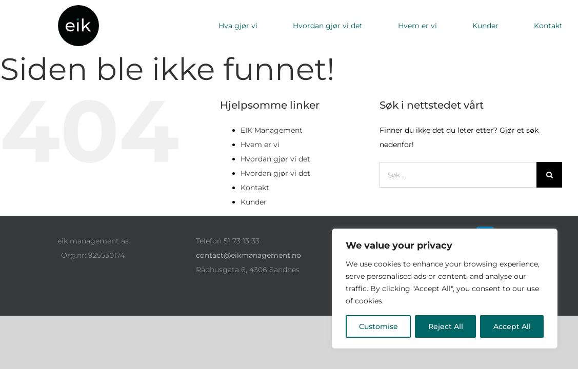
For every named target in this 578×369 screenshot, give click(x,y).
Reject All (445, 326)
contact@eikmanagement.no (248, 255)
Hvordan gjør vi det (275, 158)
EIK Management (272, 130)
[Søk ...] (458, 175)
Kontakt (255, 187)
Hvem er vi (260, 144)
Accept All (512, 326)
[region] (444, 288)
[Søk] (549, 175)
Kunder (254, 202)
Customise (378, 326)
